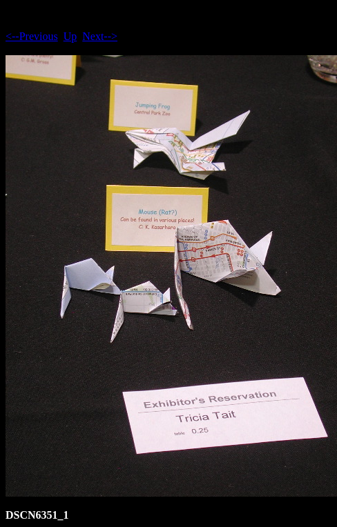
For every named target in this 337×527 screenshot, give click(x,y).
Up (70, 36)
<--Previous (32, 36)
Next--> (99, 36)
